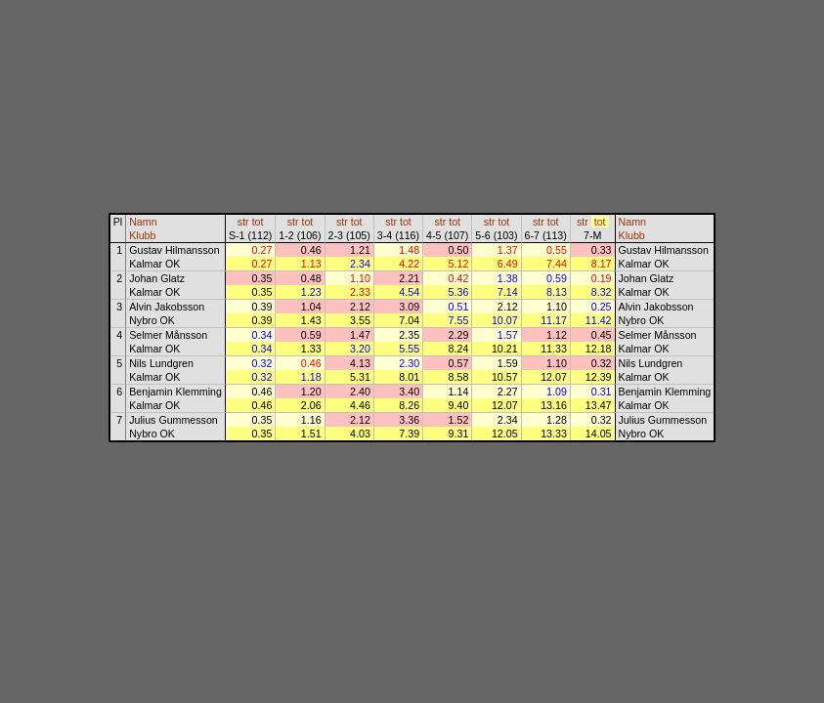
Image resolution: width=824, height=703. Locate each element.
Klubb (142, 235)
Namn (142, 221)
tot (258, 221)
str (243, 221)
